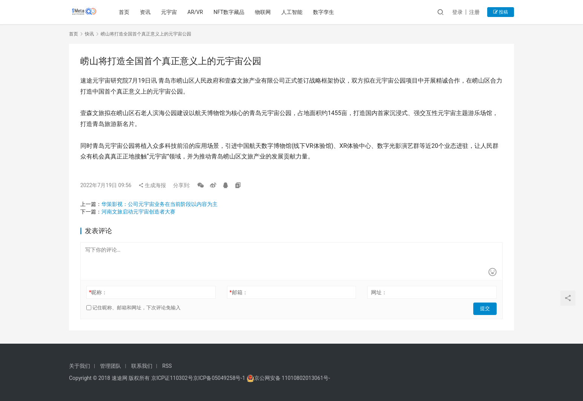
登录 (457, 12)
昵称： (98, 292)
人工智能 (293, 12)
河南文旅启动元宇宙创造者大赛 (138, 212)
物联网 (264, 12)
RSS (167, 366)
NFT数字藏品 (230, 12)
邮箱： (239, 292)
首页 (125, 12)
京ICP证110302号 (172, 378)
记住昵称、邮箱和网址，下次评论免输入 (133, 307)
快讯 (89, 34)
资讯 (146, 12)
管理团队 (110, 366)
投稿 (500, 12)
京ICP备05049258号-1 (220, 378)
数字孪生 (324, 12)
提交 (486, 307)
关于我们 (79, 366)
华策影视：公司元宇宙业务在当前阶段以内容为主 (159, 204)
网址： (379, 292)
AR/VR (196, 12)
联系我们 (141, 366)
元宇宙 (170, 12)
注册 (474, 12)
